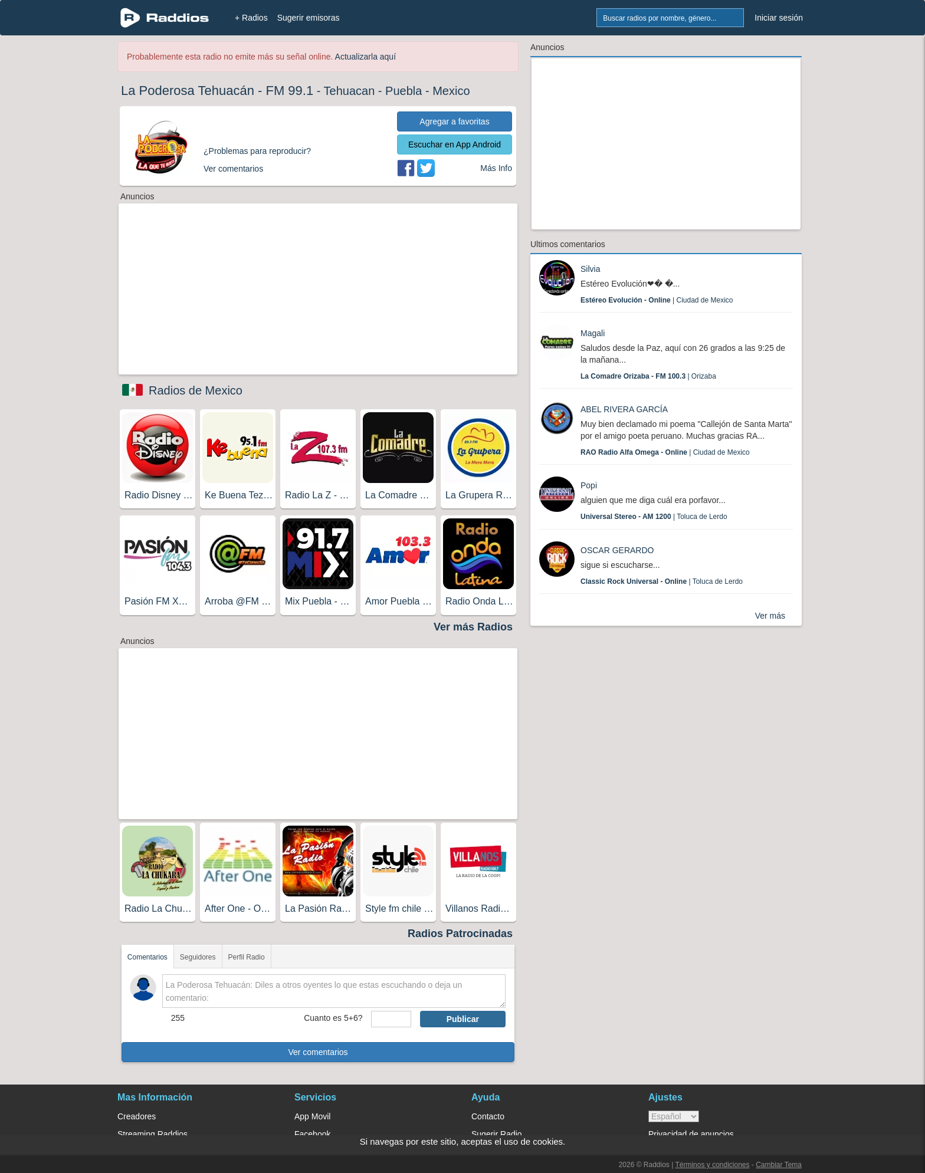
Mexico (451, 90)
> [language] (673, 1116)
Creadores (136, 1116)
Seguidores (198, 957)
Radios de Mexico (195, 390)
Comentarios (147, 957)
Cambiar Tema (779, 1165)
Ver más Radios (473, 627)
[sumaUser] (391, 1019)
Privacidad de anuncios (691, 1134)
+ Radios (251, 17)
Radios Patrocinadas (460, 933)
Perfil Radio (246, 957)
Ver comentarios (317, 1052)
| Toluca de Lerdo (653, 516)
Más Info (496, 168)
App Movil (312, 1116)
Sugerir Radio (496, 1134)
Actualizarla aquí (365, 56)
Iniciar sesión (779, 17)
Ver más (770, 615)
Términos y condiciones (712, 1165)
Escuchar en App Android (454, 144)
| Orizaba (648, 376)
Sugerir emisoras (308, 17)
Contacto (487, 1116)
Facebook (312, 1134)
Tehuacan (349, 90)
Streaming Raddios (152, 1134)
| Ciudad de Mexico (656, 300)
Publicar (463, 1019)
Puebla (403, 90)
